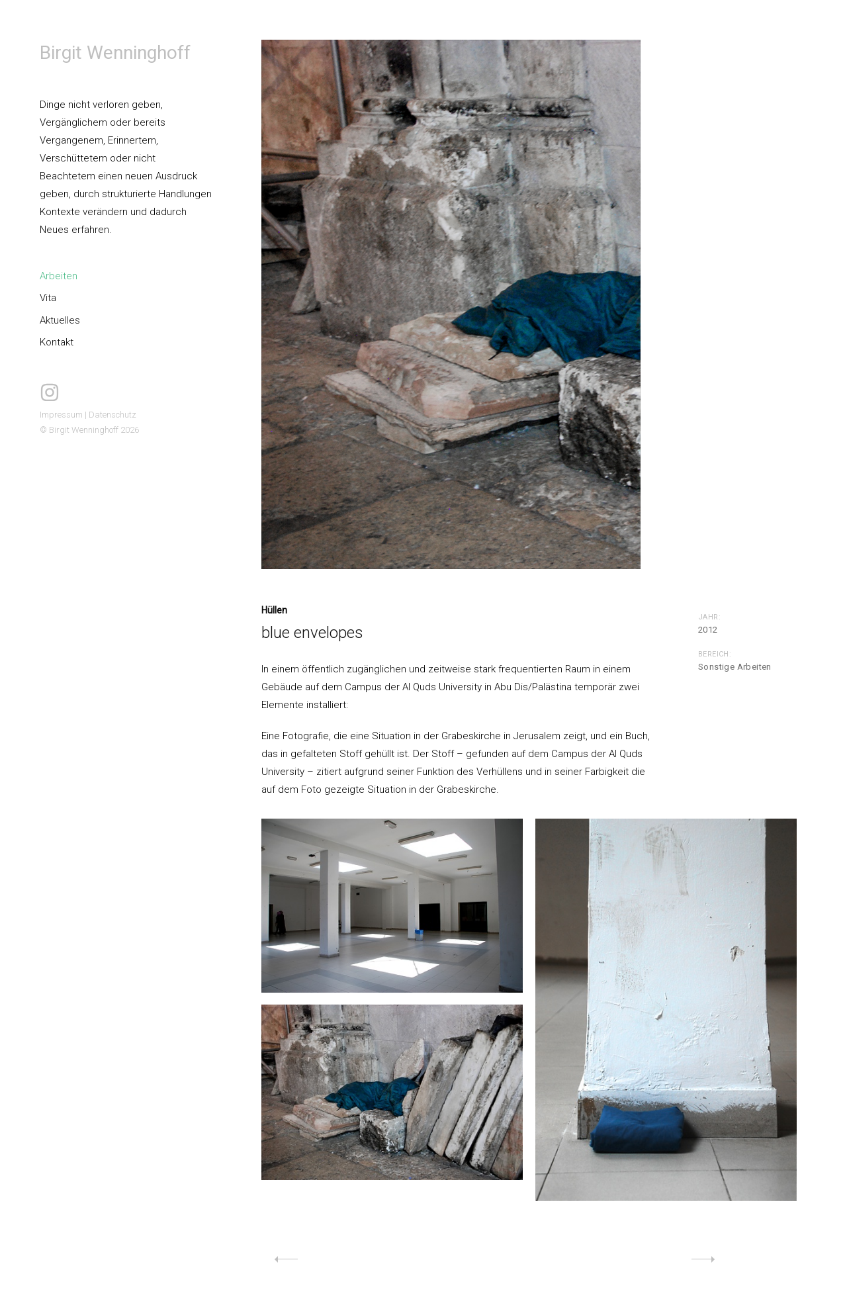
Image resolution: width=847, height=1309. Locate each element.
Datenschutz (112, 415)
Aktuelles (60, 320)
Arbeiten (58, 276)
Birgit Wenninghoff (115, 53)
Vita (48, 298)
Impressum (61, 415)
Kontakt (56, 342)
